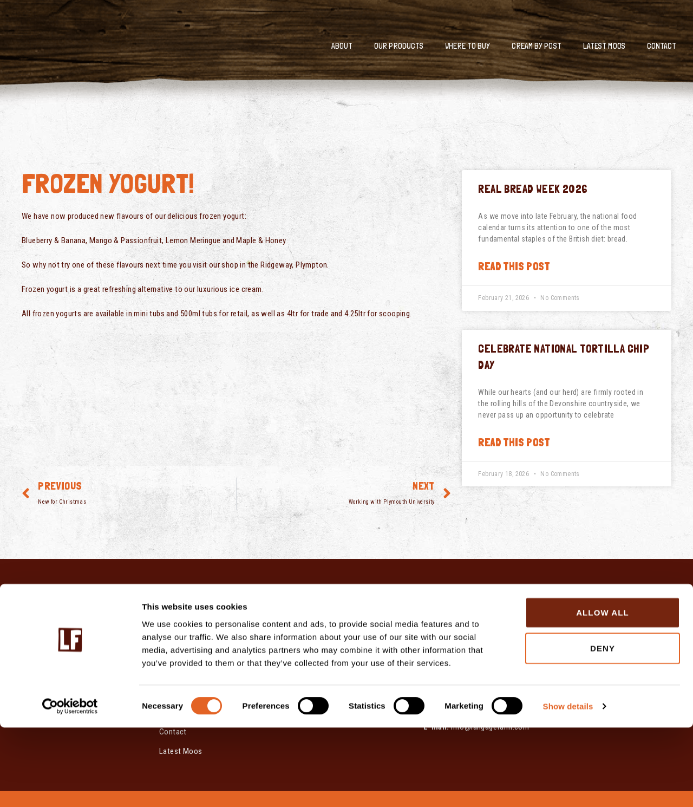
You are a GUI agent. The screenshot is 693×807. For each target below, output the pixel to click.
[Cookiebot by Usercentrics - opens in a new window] (70, 786)
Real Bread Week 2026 (532, 189)
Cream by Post (536, 46)
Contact (662, 46)
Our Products (398, 46)
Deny (602, 727)
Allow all (602, 692)
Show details (568, 785)
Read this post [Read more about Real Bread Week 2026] (514, 266)
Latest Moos (604, 46)
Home (169, 615)
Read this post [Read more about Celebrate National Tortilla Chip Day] (514, 442)
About (342, 46)
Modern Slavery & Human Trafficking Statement (340, 620)
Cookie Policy (314, 645)
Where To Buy (467, 46)
